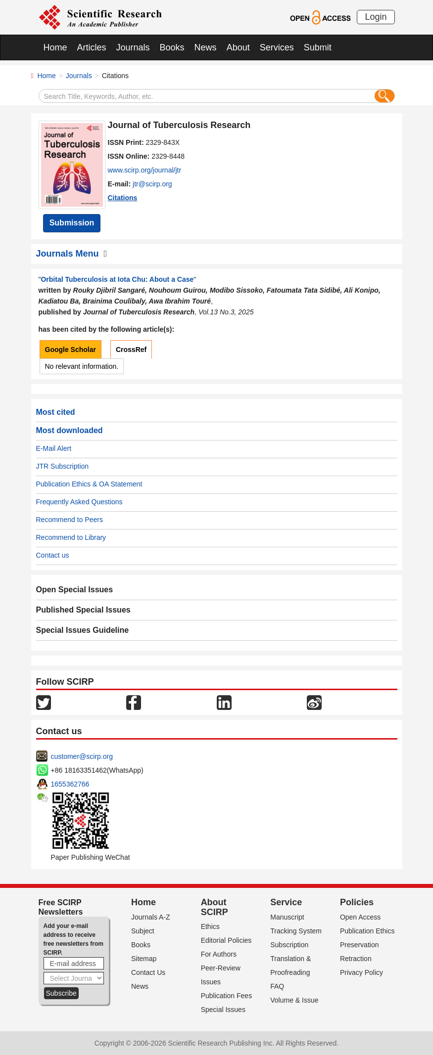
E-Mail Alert (54, 448)
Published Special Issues (83, 610)
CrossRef (131, 349)
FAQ (277, 986)
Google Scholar (70, 349)
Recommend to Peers (69, 520)
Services (277, 47)
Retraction (356, 959)
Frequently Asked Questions (79, 502)
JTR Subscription (62, 466)
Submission (72, 223)
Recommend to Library (71, 537)
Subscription (289, 945)
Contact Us (148, 972)
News (205, 47)
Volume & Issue (294, 1000)
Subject (142, 931)
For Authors (219, 954)
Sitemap (143, 959)
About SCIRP (214, 907)
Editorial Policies (226, 940)
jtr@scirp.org (152, 184)
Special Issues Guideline (82, 630)
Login (375, 17)
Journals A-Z (150, 917)
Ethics (210, 926)
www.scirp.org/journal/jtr (145, 170)
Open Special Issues (74, 589)
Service (286, 902)
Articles (91, 47)
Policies (357, 902)
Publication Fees (226, 996)
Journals (133, 47)
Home (55, 47)
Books (172, 47)
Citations (123, 198)
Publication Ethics (367, 931)
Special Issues (223, 1009)
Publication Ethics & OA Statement (89, 484)
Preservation (359, 945)
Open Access (360, 917)
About (238, 47)
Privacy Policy (361, 972)
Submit (318, 47)
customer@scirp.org (82, 756)
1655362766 (70, 784)
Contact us (52, 555)
